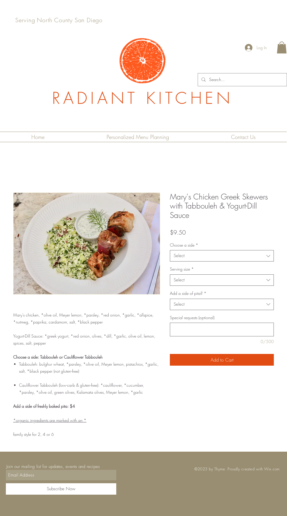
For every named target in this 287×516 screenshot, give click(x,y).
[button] (282, 48)
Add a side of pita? (188, 293)
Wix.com (272, 469)
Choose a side (184, 245)
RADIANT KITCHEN (142, 98)
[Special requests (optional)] (222, 329)
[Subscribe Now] (61, 489)
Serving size (182, 269)
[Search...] (241, 79)
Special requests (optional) (192, 317)
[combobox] (222, 256)
